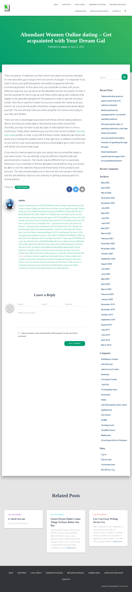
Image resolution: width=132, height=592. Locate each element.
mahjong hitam (62, 268)
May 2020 (105, 279)
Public (104, 400)
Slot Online (105, 415)
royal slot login (47, 250)
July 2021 (105, 218)
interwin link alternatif (56, 259)
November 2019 (108, 309)
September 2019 (108, 320)
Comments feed (108, 465)
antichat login (107, 364)
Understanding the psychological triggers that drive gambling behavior (113, 156)
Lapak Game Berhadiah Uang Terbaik (55, 256)
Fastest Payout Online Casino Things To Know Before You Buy (66, 522)
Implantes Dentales (118, 5)
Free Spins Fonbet (109, 379)
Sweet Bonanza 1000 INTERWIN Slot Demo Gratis (45, 206)
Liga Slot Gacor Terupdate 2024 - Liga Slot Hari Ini (44, 223)
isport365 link (78, 253)
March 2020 (106, 289)
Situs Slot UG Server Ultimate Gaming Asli (42, 220)
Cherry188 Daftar (77, 241)
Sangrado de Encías (97, 5)
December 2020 (108, 244)
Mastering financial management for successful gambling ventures (113, 114)
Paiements (105, 395)
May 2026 (105, 183)
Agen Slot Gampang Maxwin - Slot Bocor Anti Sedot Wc (53, 229)
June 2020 (105, 274)
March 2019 (106, 345)
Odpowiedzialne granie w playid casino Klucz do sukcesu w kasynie (112, 100)
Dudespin (105, 374)
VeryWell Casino (108, 430)
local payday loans (109, 390)
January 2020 (107, 299)
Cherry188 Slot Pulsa (41, 244)
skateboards (106, 410)
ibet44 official (74, 247)
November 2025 (108, 203)
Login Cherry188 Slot (58, 244)
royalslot (22, 259)
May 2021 (105, 228)
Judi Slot (105, 385)
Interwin (21, 206)
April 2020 (105, 284)
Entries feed (106, 460)
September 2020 (108, 259)
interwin (29, 256)
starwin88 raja (47, 247)
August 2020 (106, 264)
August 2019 (106, 325)
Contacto (116, 11)
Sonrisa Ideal (80, 11)
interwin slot (51, 268)
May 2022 (105, 213)
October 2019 (107, 315)
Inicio (56, 5)
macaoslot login (33, 265)
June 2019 (105, 335)
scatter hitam (75, 256)
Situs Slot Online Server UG (67, 214)
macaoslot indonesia (37, 268)
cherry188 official (31, 253)
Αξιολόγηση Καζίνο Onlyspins (114, 440)
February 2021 (107, 239)
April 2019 (105, 340)
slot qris (27, 247)
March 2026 (106, 193)
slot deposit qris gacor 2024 (45, 217)
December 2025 (108, 198)
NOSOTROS (66, 5)
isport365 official (66, 253)
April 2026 (105, 188)
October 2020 (107, 254)
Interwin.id (72, 244)
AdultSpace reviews (109, 359)
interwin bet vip (42, 259)
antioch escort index (110, 369)
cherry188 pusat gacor (48, 253)
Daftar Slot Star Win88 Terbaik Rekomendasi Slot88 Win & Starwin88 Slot (48, 211)
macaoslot (30, 259)
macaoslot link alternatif (51, 265)
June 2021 (105, 223)
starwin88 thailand (60, 247)
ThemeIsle (123, 586)
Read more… (72, 548)
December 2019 (108, 304)
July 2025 (105, 208)
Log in (103, 454)
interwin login (23, 262)
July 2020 (105, 269)
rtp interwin (36, 247)
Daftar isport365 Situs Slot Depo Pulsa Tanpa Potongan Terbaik (58, 208)
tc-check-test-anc (16, 519)
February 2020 (107, 294)
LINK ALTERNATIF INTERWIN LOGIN (66, 235)
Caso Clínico (80, 5)
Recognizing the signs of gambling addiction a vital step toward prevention (114, 128)
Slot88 (104, 420)
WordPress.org (108, 470)
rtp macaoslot (67, 265)
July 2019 (105, 330)
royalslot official (34, 250)
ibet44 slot (22, 250)
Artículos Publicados (99, 11)
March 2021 (106, 233)
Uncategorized (22, 187)
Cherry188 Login (25, 244)
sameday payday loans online (114, 405)
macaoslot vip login (62, 250)
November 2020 (108, 249)
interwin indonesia (73, 259)
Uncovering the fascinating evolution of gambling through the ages (114, 142)
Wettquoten (106, 435)
